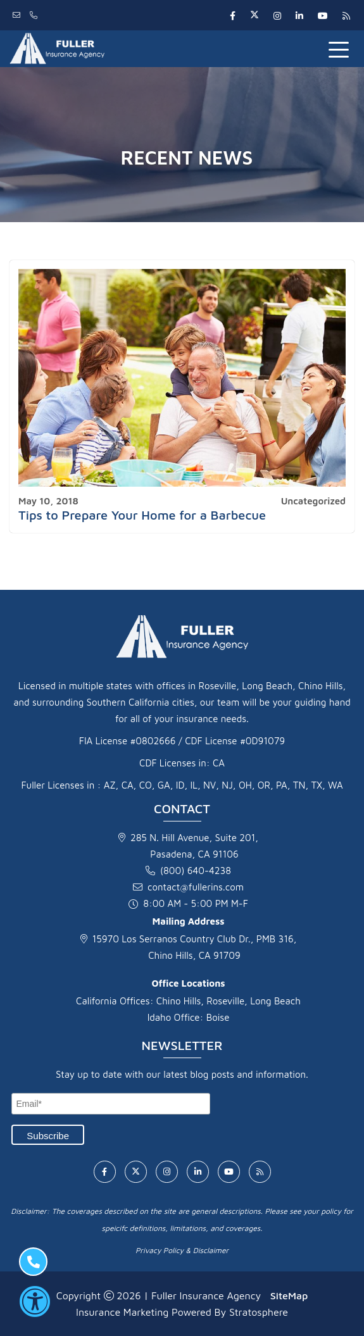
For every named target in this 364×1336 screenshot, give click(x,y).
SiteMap (289, 1295)
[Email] (110, 1103)
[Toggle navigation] (341, 48)
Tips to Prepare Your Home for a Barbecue (142, 515)
